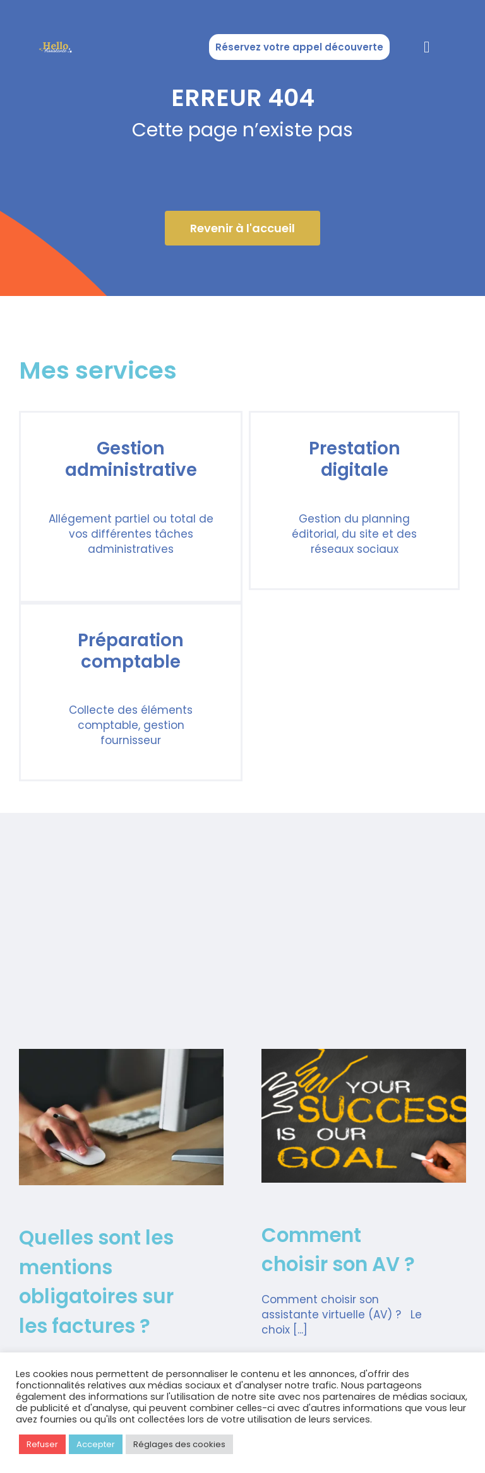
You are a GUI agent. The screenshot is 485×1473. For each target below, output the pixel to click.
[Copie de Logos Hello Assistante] (56, 43)
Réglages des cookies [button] (179, 1444)
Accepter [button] (95, 1444)
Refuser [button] (42, 1444)
